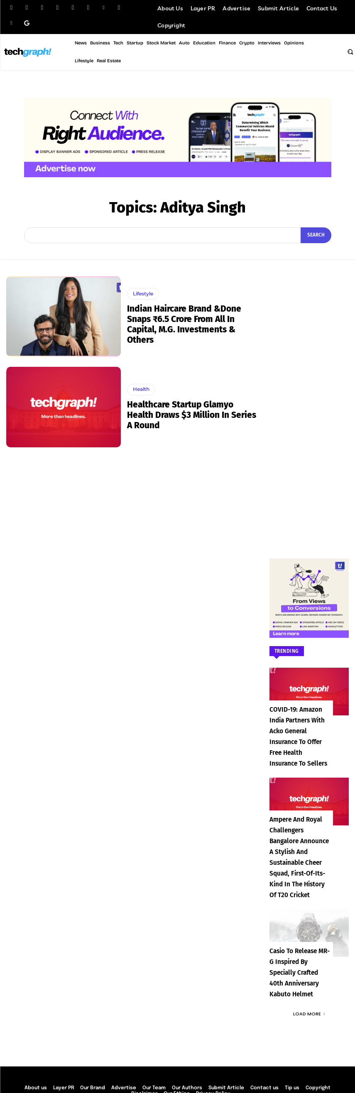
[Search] (316, 235)
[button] (350, 51)
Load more (309, 964)
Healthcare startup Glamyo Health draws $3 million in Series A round (193, 415)
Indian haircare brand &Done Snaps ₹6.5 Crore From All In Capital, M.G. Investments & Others (182, 324)
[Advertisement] (309, 400)
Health (140, 395)
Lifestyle (142, 294)
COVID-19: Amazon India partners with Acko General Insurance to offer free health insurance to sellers (296, 730)
